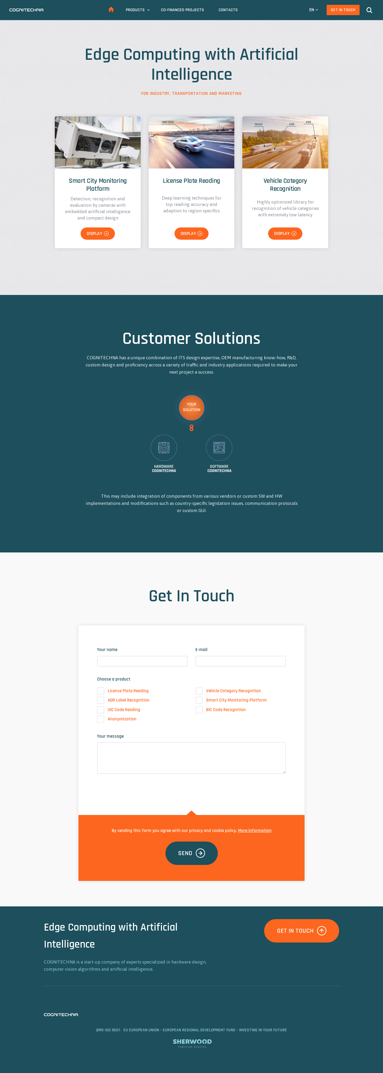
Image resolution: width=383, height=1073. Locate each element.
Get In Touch (343, 10)
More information (255, 831)
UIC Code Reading (118, 709)
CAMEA (26, 10)
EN (311, 10)
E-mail (201, 650)
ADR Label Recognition (123, 700)
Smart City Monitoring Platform (231, 700)
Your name (107, 650)
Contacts (228, 10)
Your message (110, 736)
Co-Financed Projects (182, 10)
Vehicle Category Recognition (228, 691)
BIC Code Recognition (220, 709)
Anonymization (116, 719)
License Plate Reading (123, 691)
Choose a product (113, 679)
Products (135, 10)
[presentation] (137, 788)
